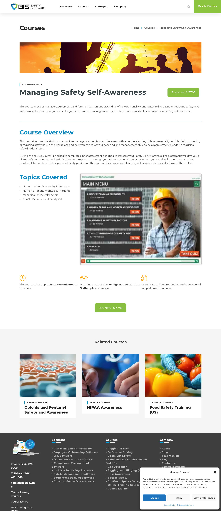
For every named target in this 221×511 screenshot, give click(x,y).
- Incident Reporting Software (72, 470)
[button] (214, 472)
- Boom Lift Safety (118, 455)
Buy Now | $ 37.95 (183, 92)
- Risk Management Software (72, 448)
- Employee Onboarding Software (75, 452)
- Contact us (168, 463)
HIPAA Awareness (104, 407)
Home (135, 27)
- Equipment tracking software (73, 477)
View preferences (204, 497)
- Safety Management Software (73, 474)
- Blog (164, 452)
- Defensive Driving (119, 452)
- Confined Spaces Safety (123, 481)
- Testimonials (169, 455)
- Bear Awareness (118, 474)
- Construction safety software (73, 481)
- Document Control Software (72, 459)
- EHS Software (62, 455)
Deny (179, 497)
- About (165, 448)
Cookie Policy (170, 505)
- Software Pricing (172, 466)
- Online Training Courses (123, 485)
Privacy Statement (185, 505)
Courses (149, 27)
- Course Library (117, 488)
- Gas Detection (116, 466)
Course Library (19, 501)
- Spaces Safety (116, 477)
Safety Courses (37, 402)
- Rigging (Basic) (117, 448)
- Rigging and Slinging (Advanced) (130, 470)
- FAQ (163, 459)
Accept (154, 497)
